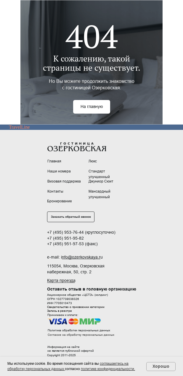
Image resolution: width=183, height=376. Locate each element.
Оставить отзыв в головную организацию (91, 289)
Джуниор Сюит (101, 181)
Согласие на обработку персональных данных (81, 334)
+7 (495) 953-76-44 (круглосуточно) (81, 232)
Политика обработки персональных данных (79, 330)
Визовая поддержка (64, 181)
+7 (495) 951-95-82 (65, 238)
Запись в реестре (59, 310)
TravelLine (19, 127)
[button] (70, 217)
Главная (54, 161)
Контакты (55, 191)
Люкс (93, 161)
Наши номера (59, 171)
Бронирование (59, 201)
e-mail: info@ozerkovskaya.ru (75, 257)
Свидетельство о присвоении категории (76, 307)
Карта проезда (61, 280)
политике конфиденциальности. (108, 369)
